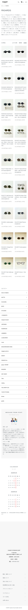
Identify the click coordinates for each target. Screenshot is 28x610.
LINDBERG (3, 333)
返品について (6, 577)
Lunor (2, 342)
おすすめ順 (14, 42)
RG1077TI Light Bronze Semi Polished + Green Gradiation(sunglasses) (7, 197)
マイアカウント (6, 593)
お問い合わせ (6, 600)
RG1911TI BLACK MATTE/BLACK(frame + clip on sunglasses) (7, 62)
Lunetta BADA (4, 337)
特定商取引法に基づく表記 (9, 585)
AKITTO (3, 297)
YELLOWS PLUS (5, 387)
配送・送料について (7, 574)
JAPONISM (3, 324)
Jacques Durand (5, 319)
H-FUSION (3, 310)
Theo (2, 378)
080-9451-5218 (15, 561)
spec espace (4, 374)
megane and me (5, 351)
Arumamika (3, 301)
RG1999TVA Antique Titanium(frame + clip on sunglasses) (21, 197)
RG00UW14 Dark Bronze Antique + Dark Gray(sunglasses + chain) (7, 115)
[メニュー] (26, 2)
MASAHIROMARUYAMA (6, 346)
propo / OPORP (4, 364)
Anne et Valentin (5, 292)
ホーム (2, 5)
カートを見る (6, 596)
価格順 (20, 42)
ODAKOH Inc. (4, 360)
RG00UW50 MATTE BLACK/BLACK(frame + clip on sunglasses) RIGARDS (20, 89)
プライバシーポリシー (8, 588)
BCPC (2, 306)
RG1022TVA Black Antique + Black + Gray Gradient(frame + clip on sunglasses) (20, 115)
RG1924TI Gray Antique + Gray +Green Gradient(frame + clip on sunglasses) (20, 142)
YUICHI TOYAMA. (5, 392)
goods (2, 401)
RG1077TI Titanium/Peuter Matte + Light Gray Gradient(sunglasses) (20, 170)
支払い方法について (7, 581)
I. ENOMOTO (4, 315)
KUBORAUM (4, 328)
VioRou (3, 383)
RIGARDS (7, 5)
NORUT (3, 355)
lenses (2, 396)
